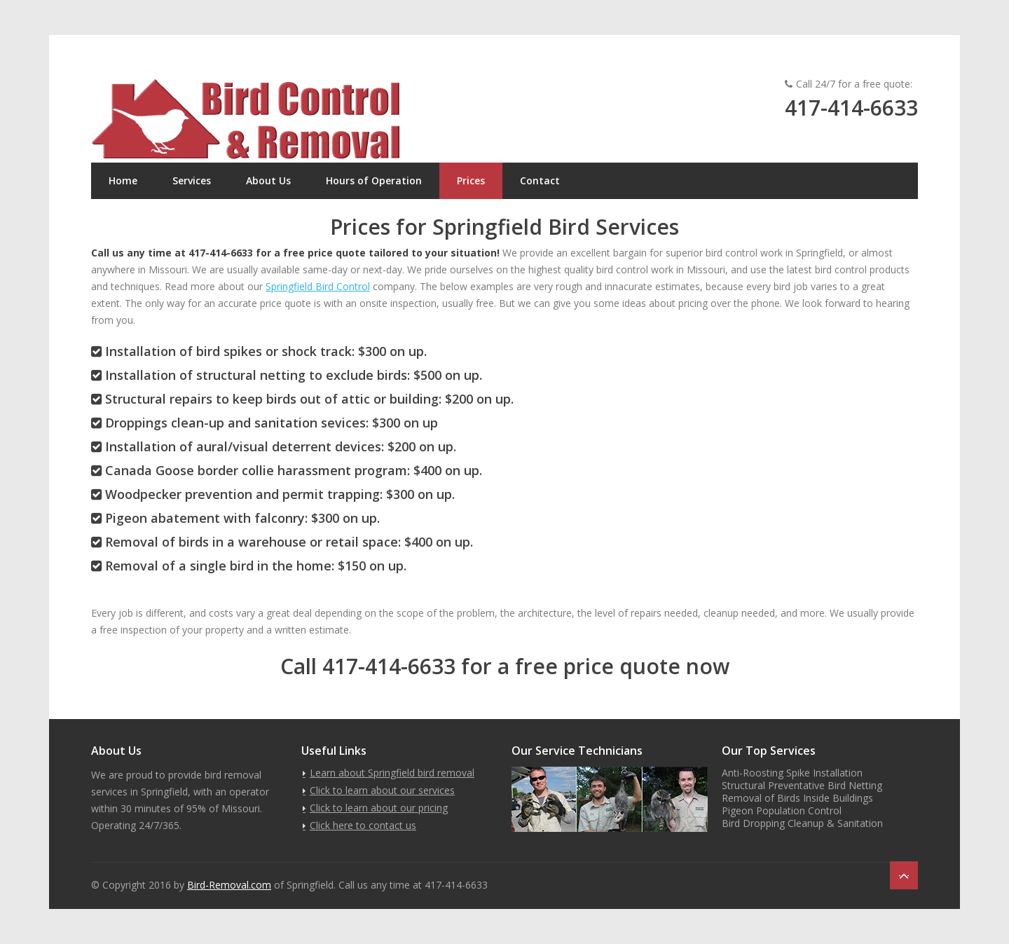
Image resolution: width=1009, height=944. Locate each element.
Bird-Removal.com (229, 884)
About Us (268, 180)
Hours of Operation (374, 180)
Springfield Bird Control (318, 286)
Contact (540, 180)
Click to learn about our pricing (379, 807)
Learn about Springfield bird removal (392, 772)
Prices (471, 180)
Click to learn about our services (382, 790)
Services (191, 180)
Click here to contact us (363, 825)
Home (123, 180)
